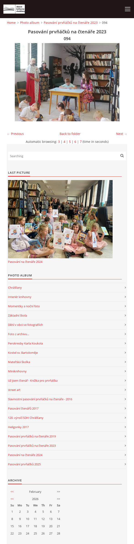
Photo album (29, 22)
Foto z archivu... (18, 334)
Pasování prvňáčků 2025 (24, 464)
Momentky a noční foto (24, 306)
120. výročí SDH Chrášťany (25, 418)
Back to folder (70, 134)
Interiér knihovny (19, 297)
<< (12, 492)
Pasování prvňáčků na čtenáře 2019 (32, 436)
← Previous (15, 134)
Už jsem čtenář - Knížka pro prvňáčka (33, 380)
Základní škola (17, 315)
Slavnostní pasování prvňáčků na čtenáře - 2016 (40, 399)
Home (11, 22)
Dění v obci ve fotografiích (25, 325)
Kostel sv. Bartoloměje (23, 353)
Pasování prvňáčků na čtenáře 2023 (71, 22)
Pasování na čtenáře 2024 (25, 262)
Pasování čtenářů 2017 (23, 408)
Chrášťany (15, 287)
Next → (121, 134)
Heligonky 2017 (18, 427)
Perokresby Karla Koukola (25, 343)
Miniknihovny (17, 371)
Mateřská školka (19, 362)
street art (14, 390)
